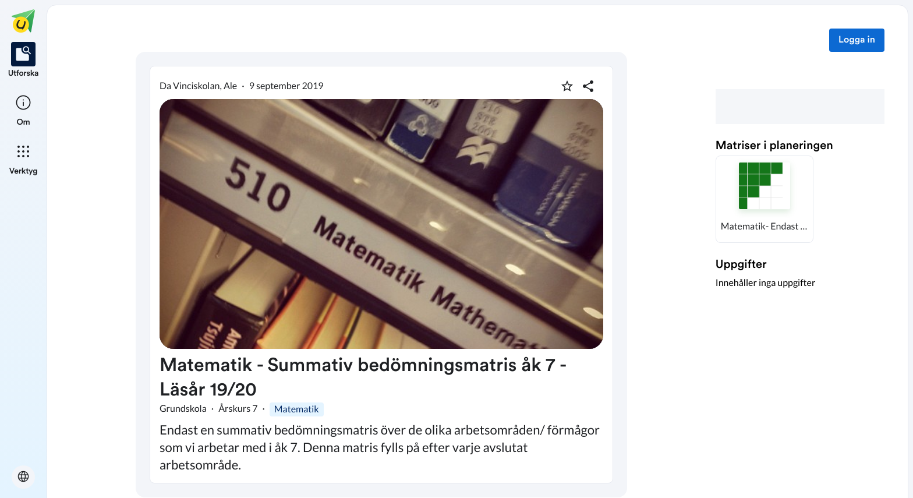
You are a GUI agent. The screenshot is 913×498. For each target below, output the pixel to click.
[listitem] (23, 60)
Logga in (856, 40)
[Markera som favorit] (567, 86)
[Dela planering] (588, 86)
